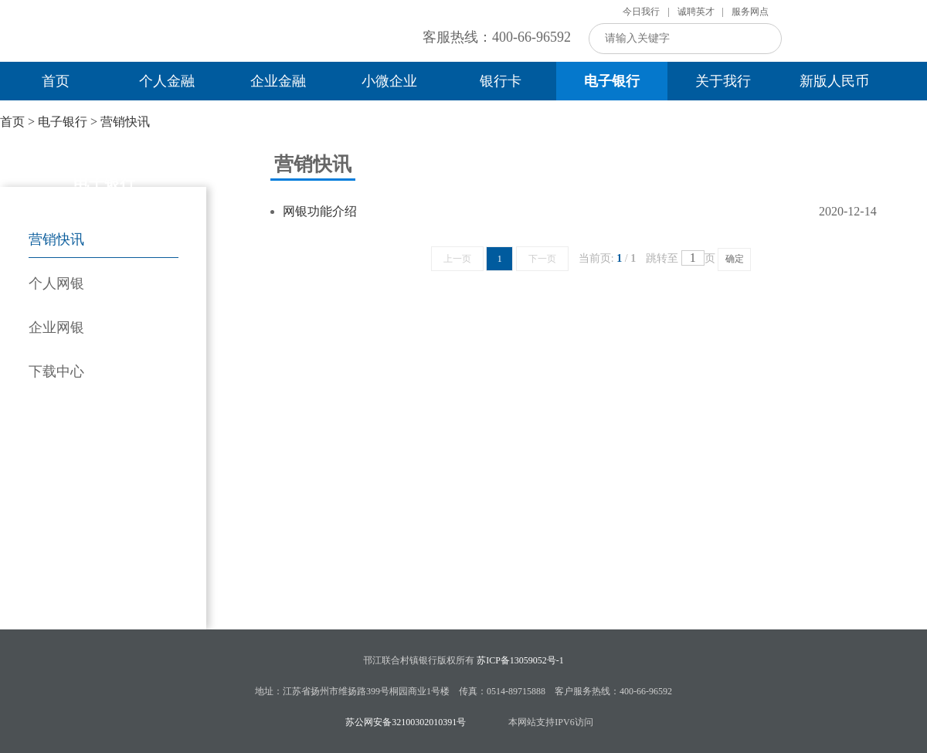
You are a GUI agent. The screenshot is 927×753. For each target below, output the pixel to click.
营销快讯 (125, 121)
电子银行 (612, 81)
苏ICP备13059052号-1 (520, 660)
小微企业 (389, 81)
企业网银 (56, 327)
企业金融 (278, 81)
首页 (56, 81)
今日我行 (641, 11)
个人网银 (56, 283)
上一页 (457, 258)
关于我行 (723, 81)
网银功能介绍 (320, 211)
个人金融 (167, 81)
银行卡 (500, 81)
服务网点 (750, 11)
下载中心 (56, 371)
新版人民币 (834, 81)
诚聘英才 (696, 11)
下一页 (542, 258)
